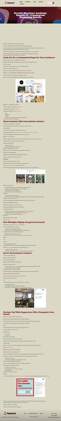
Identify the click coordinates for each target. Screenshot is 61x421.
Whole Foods (9, 247)
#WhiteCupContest (11, 165)
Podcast (41, 1)
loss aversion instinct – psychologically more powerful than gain (25, 132)
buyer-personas (17, 224)
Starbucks (5, 165)
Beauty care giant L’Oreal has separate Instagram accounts (19, 235)
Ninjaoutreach (8, 333)
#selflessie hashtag (45, 376)
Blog (35, 1)
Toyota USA (5, 376)
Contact (22, 4)
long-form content (17, 111)
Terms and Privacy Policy (33, 413)
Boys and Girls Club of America (19, 376)
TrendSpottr (7, 335)
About (21, 1)
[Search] (53, 3)
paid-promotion (9, 347)
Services (28, 2)
